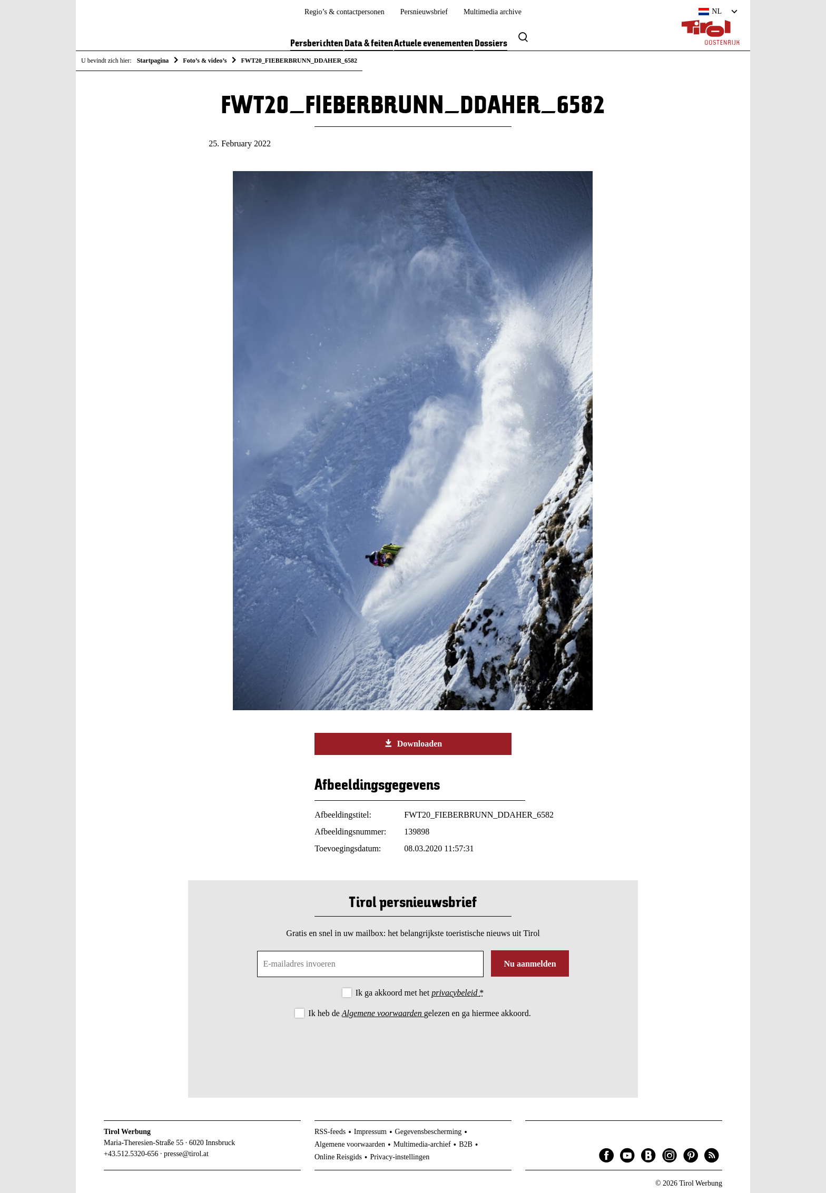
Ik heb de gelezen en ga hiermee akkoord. (419, 1013)
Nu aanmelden (530, 963)
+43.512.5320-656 (131, 1154)
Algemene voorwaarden (383, 1013)
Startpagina (153, 60)
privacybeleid (455, 992)
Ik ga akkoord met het (420, 992)
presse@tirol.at (186, 1154)
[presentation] (413, 1049)
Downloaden (413, 743)
